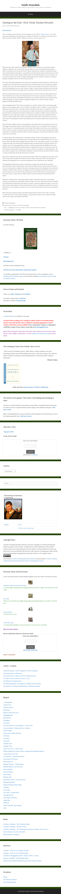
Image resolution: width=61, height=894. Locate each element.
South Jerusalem (30, 4)
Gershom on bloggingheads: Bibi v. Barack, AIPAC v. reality (20, 855)
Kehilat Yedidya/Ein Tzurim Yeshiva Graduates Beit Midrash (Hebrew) (23, 751)
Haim (12, 316)
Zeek (4, 808)
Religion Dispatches (9, 782)
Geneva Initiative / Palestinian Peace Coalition (16, 728)
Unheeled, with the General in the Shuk (14, 585)
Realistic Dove (7, 777)
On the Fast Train (8, 623)
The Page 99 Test (8, 795)
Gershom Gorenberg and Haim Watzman (23, 559)
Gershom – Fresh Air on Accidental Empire (15, 853)
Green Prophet (7, 730)
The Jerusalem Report (9, 882)
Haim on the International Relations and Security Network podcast (22, 861)
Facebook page (21, 300)
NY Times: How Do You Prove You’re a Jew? (16, 678)
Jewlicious (6, 736)
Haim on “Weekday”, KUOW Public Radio (15, 858)
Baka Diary (6, 710)
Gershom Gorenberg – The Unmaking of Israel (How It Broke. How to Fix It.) (25, 829)
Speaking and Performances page (12, 276)
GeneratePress (40, 891)
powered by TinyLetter (30, 650)
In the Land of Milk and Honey (12, 733)
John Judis (6, 741)
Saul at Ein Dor (7, 612)
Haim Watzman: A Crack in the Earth (14, 832)
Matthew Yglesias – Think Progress (13, 764)
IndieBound (44, 387)
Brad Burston (7, 718)
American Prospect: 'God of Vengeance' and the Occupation (20, 671)
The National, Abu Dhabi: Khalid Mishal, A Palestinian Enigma (21, 686)
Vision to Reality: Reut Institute (12, 805)
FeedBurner (34, 455)
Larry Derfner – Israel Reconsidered (13, 756)
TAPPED (6, 787)
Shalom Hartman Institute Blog (12, 785)
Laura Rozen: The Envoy (10, 759)
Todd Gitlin (6, 800)
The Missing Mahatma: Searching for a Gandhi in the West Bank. (22, 683)
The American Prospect (10, 879)
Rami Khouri (7, 774)
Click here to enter (26, 416)
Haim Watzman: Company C (11, 834)
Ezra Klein (6, 723)
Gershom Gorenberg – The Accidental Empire (16, 824)
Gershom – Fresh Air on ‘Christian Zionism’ (16, 850)
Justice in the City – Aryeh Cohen (13, 749)
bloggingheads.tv (8, 715)
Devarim (14, 205)
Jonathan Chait (7, 743)
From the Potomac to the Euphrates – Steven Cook (18, 725)
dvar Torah (19, 205)
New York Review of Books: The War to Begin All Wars (19, 676)
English (6, 524)
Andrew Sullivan (8, 707)
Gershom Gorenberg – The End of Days (14, 826)
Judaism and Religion (9, 203)
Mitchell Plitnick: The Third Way (12, 767)
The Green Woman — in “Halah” (12, 210)
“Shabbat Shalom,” (45, 34)
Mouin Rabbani (7, 769)
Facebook (23, 298)
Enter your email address (30, 636)
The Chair (6, 599)
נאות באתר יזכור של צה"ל (26, 528)
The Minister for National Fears (12, 681)
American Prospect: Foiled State (12, 673)
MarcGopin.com (8, 761)
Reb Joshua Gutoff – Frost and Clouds (14, 779)
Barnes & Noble (34, 387)
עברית (20, 524)
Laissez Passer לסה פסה (10, 754)
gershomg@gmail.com (41, 327)
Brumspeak (6, 720)
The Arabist (6, 790)
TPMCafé (6, 803)
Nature (5, 877)
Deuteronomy (7, 205)
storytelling (26, 205)
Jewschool (6, 738)
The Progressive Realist (10, 797)
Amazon (25, 387)
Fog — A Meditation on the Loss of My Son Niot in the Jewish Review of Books (24, 207)
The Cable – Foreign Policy (11, 792)
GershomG (27, 294)
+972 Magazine (7, 702)
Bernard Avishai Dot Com (10, 712)
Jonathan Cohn (7, 746)
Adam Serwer (7, 705)
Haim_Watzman (16, 294)
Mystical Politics (8, 772)
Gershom (6, 316)
